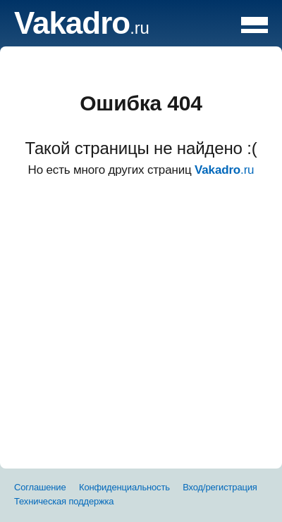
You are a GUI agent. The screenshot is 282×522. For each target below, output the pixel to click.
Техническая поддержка (64, 501)
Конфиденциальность (124, 487)
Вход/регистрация (220, 487)
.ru (81, 27)
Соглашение (40, 487)
